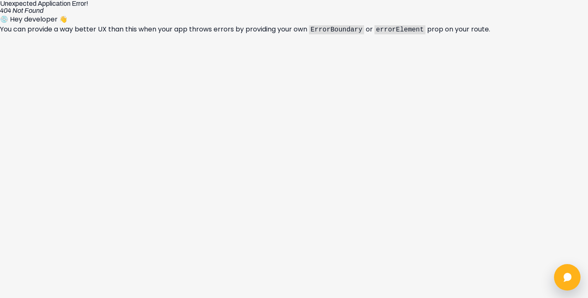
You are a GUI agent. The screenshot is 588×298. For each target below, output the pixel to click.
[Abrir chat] (567, 277)
